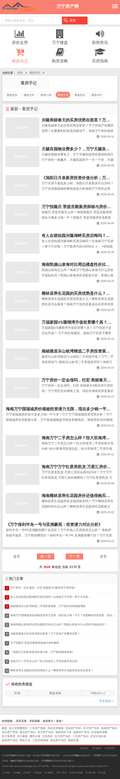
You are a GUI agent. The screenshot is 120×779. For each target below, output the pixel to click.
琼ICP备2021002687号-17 (97, 766)
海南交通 (73, 740)
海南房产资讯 (81, 732)
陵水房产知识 (28, 732)
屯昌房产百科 (73, 728)
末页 (103, 556)
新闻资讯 (100, 37)
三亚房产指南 (37, 728)
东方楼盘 (22, 736)
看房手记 (34, 72)
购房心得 (46, 95)
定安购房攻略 (99, 732)
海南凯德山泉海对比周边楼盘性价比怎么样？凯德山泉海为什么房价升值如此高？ (58, 624)
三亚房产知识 (80, 736)
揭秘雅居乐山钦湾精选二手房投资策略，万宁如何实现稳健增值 (47, 606)
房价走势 (20, 37)
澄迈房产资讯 (10, 732)
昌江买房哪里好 (18, 728)
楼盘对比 (96, 95)
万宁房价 (6, 773)
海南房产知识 (109, 728)
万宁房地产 (97, 748)
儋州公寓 (34, 736)
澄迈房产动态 (58, 740)
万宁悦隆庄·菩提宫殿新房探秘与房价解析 (78, 206)
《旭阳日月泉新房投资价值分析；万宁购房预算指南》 (42, 652)
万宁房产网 (109, 748)
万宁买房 (101, 773)
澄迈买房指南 (55, 728)
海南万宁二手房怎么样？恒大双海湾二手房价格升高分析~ (44, 661)
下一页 (74, 556)
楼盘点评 (29, 95)
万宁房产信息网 (76, 773)
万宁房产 (27, 773)
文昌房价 (47, 736)
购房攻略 (60, 55)
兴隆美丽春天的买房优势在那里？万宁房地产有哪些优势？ (45, 633)
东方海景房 (8, 736)
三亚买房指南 (40, 740)
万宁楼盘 (60, 37)
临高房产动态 (10, 740)
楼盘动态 (20, 55)
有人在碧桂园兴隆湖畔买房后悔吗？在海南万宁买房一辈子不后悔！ (50, 596)
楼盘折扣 (12, 95)
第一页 (45, 556)
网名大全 (25, 740)
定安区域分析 (98, 736)
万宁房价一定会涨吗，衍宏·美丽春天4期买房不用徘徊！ (43, 587)
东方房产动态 (63, 736)
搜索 (70, 20)
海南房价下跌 (63, 732)
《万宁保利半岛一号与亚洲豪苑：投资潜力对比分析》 (54, 524)
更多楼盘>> (106, 701)
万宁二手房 (61, 773)
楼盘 (4, 728)
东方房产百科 (91, 728)
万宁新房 (38, 773)
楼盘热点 (80, 95)
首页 (20, 72)
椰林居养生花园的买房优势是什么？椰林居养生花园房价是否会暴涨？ (51, 670)
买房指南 (100, 55)
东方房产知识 (46, 732)
